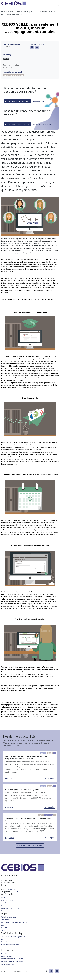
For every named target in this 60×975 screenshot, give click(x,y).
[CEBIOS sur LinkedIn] (32, 47)
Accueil (3, 897)
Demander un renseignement (17, 124)
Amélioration (5, 920)
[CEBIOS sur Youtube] (37, 47)
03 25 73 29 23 (15, 892)
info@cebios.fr (12, 889)
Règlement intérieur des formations (14, 961)
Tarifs (3, 930)
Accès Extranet (6, 956)
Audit (3, 925)
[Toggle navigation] (56, 4)
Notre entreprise (7, 900)
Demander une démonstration (17, 101)
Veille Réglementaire (8, 917)
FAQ (2, 905)
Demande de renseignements (11, 908)
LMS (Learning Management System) (14, 922)
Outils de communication (10, 945)
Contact (4, 953)
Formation (5, 942)
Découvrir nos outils (41, 101)
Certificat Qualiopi (7, 964)
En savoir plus (49, 778)
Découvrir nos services (42, 124)
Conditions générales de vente (12, 959)
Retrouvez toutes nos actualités (30, 845)
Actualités (9, 11)
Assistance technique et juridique (13, 936)
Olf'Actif (4, 928)
